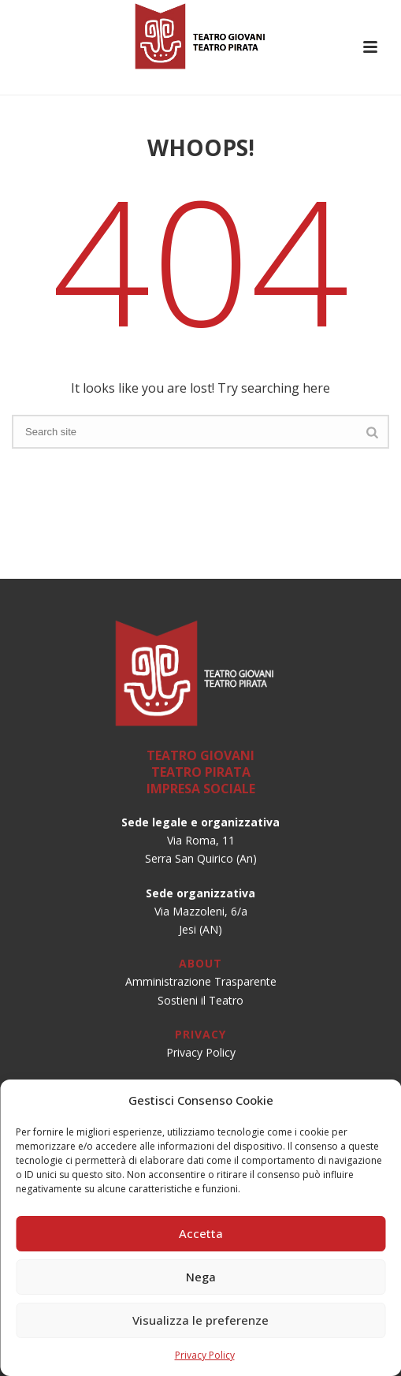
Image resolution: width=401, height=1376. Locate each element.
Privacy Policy (205, 1355)
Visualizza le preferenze (200, 1320)
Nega (201, 1277)
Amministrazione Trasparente (201, 981)
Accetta (201, 1233)
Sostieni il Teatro (200, 1000)
